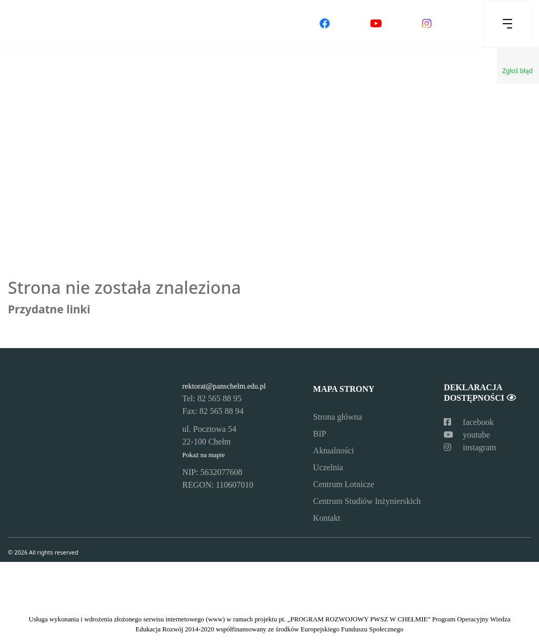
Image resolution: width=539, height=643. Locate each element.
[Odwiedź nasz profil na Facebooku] (325, 23)
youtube (467, 434)
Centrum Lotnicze (343, 484)
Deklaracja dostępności (479, 392)
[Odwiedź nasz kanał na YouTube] (376, 23)
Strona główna (337, 416)
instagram (470, 447)
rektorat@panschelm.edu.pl (224, 386)
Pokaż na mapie (203, 455)
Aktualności (333, 450)
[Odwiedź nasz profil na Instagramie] (427, 23)
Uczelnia (328, 467)
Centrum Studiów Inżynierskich (367, 501)
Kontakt (327, 517)
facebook (469, 422)
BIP (319, 433)
